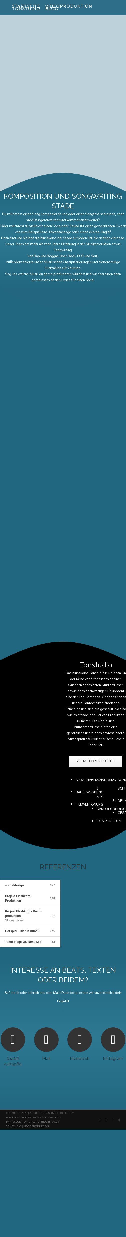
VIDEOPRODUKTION (36, 1047)
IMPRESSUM (14, 1043)
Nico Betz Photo (52, 1038)
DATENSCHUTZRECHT (37, 1043)
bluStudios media (16, 1038)
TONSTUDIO (13, 1047)
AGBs (55, 1043)
